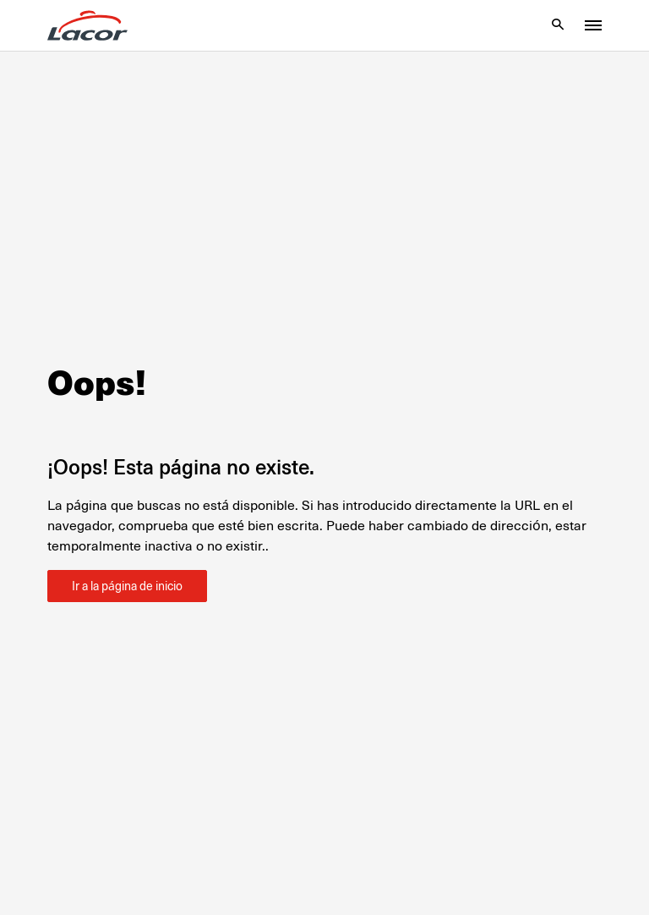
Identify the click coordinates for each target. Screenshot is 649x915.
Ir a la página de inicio (127, 586)
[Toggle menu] (593, 25)
